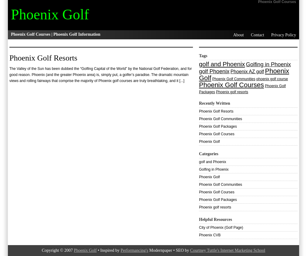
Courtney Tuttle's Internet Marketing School (227, 250)
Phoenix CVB (210, 235)
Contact (257, 35)
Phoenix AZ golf (247, 71)
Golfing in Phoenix (268, 64)
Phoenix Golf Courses (231, 85)
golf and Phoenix (222, 64)
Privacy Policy (283, 35)
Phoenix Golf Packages (218, 126)
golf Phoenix (214, 71)
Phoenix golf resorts (232, 92)
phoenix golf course (272, 79)
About (238, 35)
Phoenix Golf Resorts (43, 58)
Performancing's (134, 250)
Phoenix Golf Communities (233, 79)
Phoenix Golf (50, 14)
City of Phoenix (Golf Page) (221, 227)
